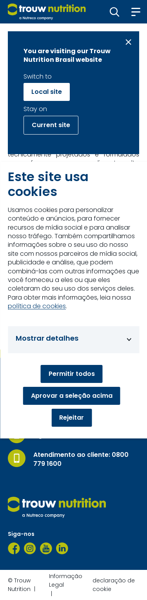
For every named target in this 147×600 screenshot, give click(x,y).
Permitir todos (72, 373)
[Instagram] (30, 548)
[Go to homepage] (47, 11)
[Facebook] (14, 548)
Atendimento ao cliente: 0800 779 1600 (81, 459)
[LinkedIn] (62, 548)
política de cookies (37, 306)
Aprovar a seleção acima (72, 395)
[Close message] (128, 42)
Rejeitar (71, 417)
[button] (114, 11)
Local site (46, 91)
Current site (51, 124)
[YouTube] (46, 548)
